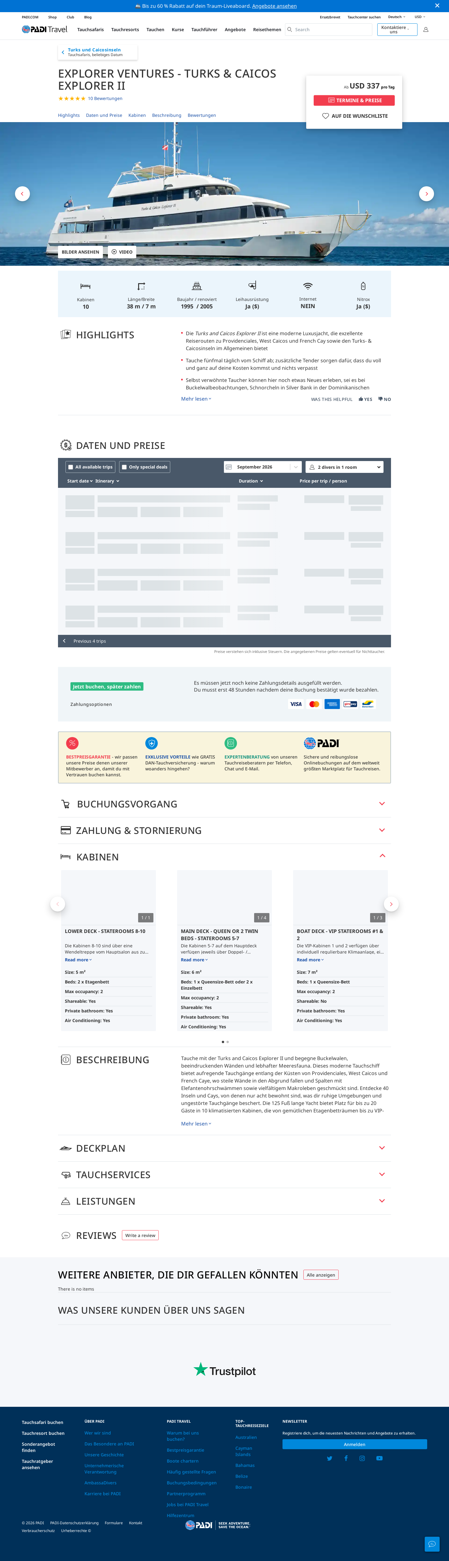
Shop (52, 17)
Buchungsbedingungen (192, 1483)
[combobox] (328, 29)
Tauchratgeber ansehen (37, 1464)
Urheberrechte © (76, 1530)
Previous (57, 904)
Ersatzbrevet (330, 17)
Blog (88, 17)
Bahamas (245, 1465)
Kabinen (137, 115)
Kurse (178, 29)
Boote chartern (183, 1461)
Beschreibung (166, 115)
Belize (241, 1476)
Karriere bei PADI (102, 1494)
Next (391, 904)
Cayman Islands (243, 1451)
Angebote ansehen (274, 5)
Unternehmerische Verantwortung (104, 1469)
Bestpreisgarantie (185, 1450)
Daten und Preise (104, 115)
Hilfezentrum (180, 1515)
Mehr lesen (194, 398)
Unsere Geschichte (104, 1455)
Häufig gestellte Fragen (191, 1472)
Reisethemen (267, 29)
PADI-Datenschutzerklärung (74, 1522)
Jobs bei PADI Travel (188, 1504)
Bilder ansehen (80, 252)
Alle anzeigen (321, 1275)
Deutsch (397, 17)
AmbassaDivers (100, 1483)
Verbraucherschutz (38, 1530)
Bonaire (243, 1487)
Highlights (69, 115)
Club (70, 17)
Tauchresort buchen (43, 1433)
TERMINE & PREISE (354, 100)
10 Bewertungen (105, 98)
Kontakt (135, 1522)
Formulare (114, 1522)
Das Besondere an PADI (109, 1444)
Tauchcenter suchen (364, 17)
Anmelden (354, 1444)
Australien (246, 1437)
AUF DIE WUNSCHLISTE (354, 116)
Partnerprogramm (186, 1494)
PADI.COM (30, 17)
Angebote (235, 29)
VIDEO (122, 252)
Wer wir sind (97, 1433)
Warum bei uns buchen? (183, 1436)
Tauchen (155, 29)
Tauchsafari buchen (42, 1422)
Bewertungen (202, 115)
